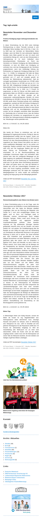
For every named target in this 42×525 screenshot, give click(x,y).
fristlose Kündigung (14, 187)
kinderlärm (11, 348)
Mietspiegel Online (10, 479)
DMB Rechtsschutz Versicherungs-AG (16, 473)
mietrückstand (22, 187)
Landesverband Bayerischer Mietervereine (17, 475)
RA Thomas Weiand (8, 185)
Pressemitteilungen (10, 451)
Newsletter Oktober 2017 (14, 196)
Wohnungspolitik (10, 459)
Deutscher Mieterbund (11, 471)
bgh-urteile (6, 187)
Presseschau (9, 453)
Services (7, 457)
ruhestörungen (24, 348)
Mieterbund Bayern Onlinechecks (15, 477)
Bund (6, 445)
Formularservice (10, 447)
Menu (35, 17)
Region (7, 455)
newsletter (29, 187)
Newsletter (33, 185)
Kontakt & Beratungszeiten (11, 432)
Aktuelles (27, 185)
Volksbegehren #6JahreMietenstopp (15, 481)
